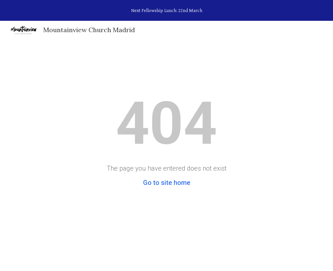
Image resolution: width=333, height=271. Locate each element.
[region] (166, 10)
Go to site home (166, 183)
